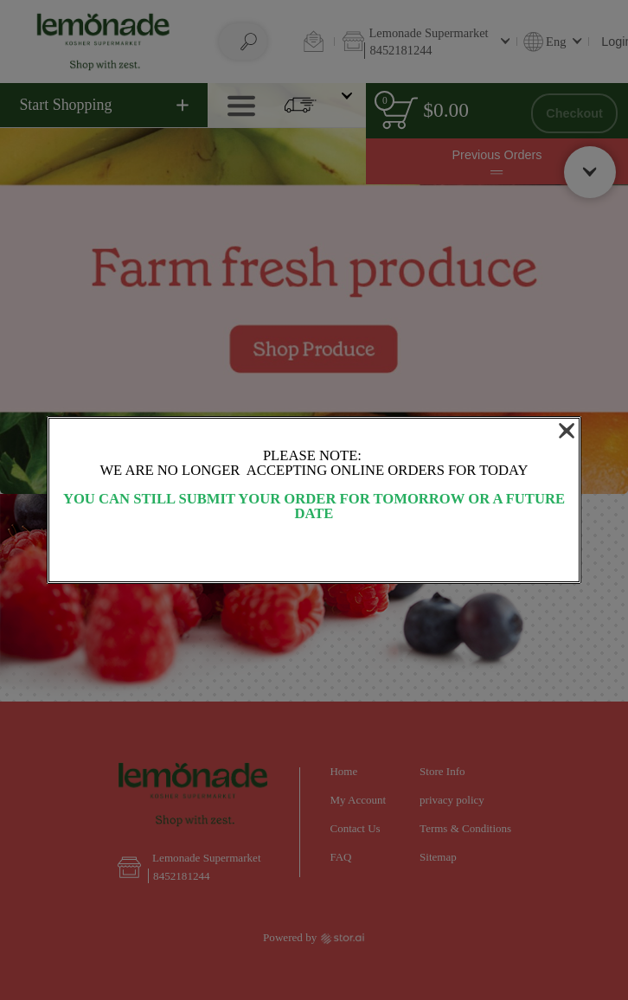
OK (314, 553)
